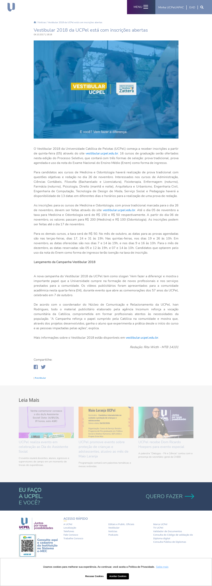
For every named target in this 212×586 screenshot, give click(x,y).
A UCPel (68, 524)
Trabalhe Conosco (73, 538)
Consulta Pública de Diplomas (169, 541)
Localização (70, 527)
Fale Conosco (71, 534)
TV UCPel (158, 527)
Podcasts (113, 534)
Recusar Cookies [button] (94, 576)
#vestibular (40, 377)
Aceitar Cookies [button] (118, 576)
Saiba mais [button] (162, 567)
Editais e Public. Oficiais (121, 524)
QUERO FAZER (169, 496)
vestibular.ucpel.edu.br (102, 153)
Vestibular (113, 527)
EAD (192, 7)
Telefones (69, 531)
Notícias (42, 22)
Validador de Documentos (167, 531)
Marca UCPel (160, 524)
